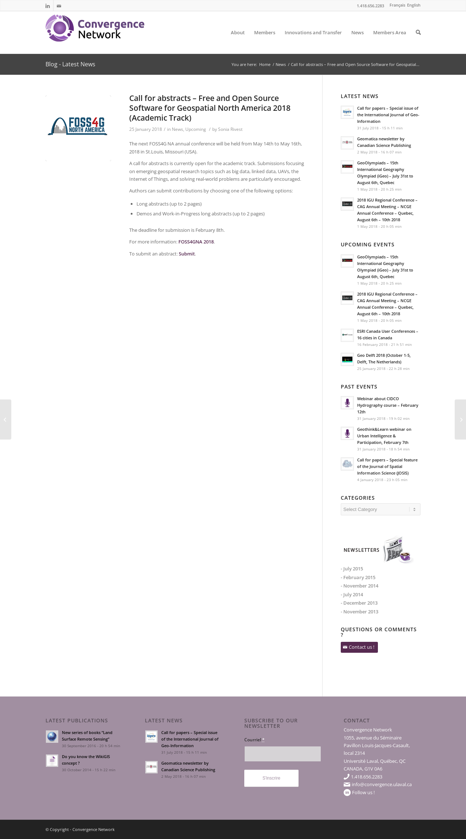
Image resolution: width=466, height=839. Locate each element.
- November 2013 (359, 611)
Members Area (389, 41)
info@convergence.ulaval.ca (382, 784)
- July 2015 (352, 568)
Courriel (254, 740)
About (237, 41)
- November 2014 (359, 585)
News (357, 41)
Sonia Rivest (230, 129)
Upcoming (195, 129)
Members (264, 41)
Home (264, 64)
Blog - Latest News (70, 64)
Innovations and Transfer (313, 41)
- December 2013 (359, 603)
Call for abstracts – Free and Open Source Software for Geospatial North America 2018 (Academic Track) (210, 108)
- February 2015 (358, 577)
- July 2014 (352, 594)
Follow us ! (363, 792)
